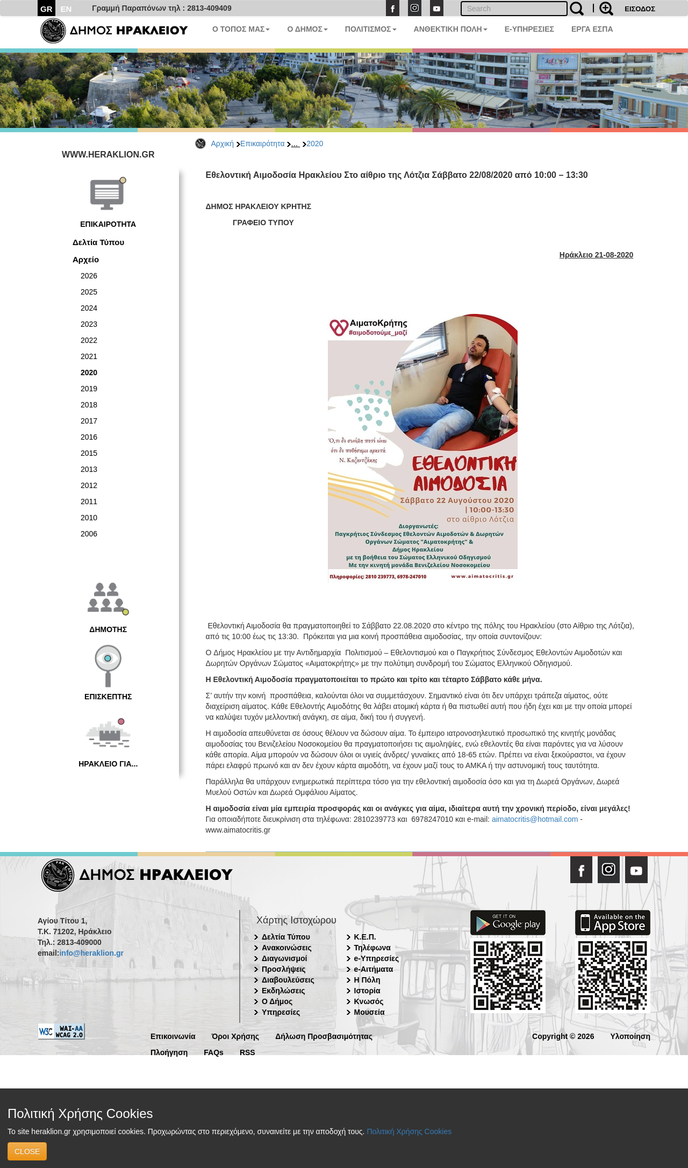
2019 (89, 388)
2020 (314, 143)
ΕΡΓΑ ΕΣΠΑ (592, 29)
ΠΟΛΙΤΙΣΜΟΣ (371, 29)
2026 (89, 275)
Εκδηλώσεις (283, 990)
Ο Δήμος (277, 1001)
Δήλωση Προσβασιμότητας (323, 1035)
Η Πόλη (367, 980)
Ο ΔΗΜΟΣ (307, 29)
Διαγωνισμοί (284, 958)
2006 (89, 533)
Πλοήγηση (169, 1051)
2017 (89, 421)
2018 (89, 404)
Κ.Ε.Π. (365, 937)
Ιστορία (367, 990)
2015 (89, 453)
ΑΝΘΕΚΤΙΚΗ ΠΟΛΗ (451, 29)
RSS (247, 1051)
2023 (89, 324)
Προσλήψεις (284, 969)
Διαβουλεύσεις (288, 980)
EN (66, 8)
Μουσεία (369, 1012)
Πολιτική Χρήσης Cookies (409, 1131)
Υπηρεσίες (281, 1012)
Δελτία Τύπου (98, 242)
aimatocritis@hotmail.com (535, 819)
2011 (89, 501)
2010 (89, 517)
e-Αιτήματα (373, 969)
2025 (89, 292)
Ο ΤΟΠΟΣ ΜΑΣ (241, 29)
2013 (89, 469)
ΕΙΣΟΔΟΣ (640, 9)
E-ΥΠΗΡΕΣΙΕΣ (529, 29)
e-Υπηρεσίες (376, 958)
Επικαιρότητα (262, 143)
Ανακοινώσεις (287, 947)
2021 (89, 356)
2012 (89, 485)
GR (46, 8)
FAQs (214, 1051)
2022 (89, 340)
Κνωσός (369, 1001)
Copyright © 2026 (563, 1035)
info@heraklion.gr (91, 953)
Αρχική (222, 143)
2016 (89, 437)
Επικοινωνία (173, 1035)
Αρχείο (86, 259)
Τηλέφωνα (372, 947)
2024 (89, 308)
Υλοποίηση (630, 1035)
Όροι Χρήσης (236, 1035)
